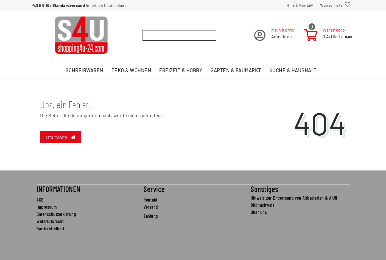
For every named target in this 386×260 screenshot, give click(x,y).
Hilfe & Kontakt (300, 5)
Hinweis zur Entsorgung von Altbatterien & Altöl (294, 198)
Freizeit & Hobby (180, 70)
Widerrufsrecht (50, 221)
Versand (151, 207)
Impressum (47, 207)
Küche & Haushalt (293, 70)
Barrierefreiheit (50, 228)
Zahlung (151, 216)
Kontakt (151, 200)
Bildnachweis (263, 205)
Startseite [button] (60, 137)
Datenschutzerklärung (56, 214)
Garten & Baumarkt (236, 70)
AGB (40, 200)
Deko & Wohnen (131, 70)
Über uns (259, 212)
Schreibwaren (84, 70)
